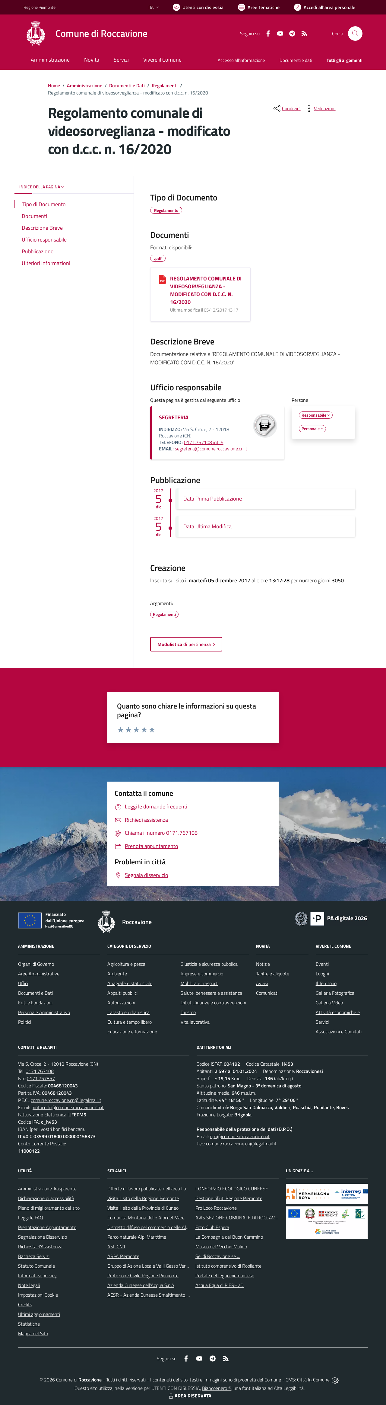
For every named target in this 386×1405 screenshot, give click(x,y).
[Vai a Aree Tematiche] (259, 7)
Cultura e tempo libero (129, 1022)
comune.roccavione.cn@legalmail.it (66, 1100)
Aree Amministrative (38, 973)
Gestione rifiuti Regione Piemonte (228, 1198)
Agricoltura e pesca (126, 964)
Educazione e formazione (132, 1031)
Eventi (322, 964)
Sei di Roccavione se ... (217, 1256)
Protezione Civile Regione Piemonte (143, 1275)
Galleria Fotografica (335, 993)
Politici (24, 1022)
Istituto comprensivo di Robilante (228, 1265)
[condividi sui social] (286, 108)
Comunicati (267, 993)
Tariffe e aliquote (272, 973)
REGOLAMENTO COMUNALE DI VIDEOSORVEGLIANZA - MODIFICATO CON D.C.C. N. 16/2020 (206, 290)
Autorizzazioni (121, 1002)
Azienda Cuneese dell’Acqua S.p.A (140, 1285)
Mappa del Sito (33, 1333)
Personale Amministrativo (44, 1012)
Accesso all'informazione (241, 60)
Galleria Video (329, 1002)
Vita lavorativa (195, 1022)
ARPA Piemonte (123, 1256)
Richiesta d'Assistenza (40, 1246)
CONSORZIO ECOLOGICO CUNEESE (231, 1188)
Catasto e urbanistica (128, 1012)
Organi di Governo (36, 964)
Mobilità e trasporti (199, 983)
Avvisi (262, 983)
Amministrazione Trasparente (47, 1188)
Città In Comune (313, 1379)
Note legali (29, 1285)
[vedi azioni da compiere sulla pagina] (320, 108)
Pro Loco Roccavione (216, 1207)
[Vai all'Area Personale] (324, 7)
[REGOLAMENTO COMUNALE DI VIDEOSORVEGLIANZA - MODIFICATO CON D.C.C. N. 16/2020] (162, 279)
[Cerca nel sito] (355, 33)
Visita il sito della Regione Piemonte (143, 1198)
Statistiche (29, 1323)
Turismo (188, 1012)
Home (54, 85)
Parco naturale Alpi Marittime (136, 1236)
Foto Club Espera (212, 1227)
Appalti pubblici (122, 993)
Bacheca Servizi (33, 1256)
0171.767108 (40, 1071)
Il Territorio (326, 983)
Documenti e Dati (127, 85)
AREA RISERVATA (189, 1395)
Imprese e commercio (202, 973)
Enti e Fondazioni (35, 1002)
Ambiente (117, 973)
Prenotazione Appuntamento (47, 1227)
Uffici (23, 983)
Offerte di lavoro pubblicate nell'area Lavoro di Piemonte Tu (166, 1188)
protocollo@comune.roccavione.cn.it (67, 1107)
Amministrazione (84, 85)
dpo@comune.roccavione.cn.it (240, 1136)
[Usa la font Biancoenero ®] (198, 7)
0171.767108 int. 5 (203, 442)
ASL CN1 (116, 1246)
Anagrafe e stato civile (129, 983)
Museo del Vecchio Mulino (221, 1246)
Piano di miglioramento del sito (49, 1207)
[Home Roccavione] (85, 33)
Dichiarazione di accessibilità (46, 1198)
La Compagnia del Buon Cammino (229, 1236)
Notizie (263, 964)
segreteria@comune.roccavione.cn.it (211, 448)
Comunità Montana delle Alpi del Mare (146, 1217)
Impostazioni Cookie (38, 1294)
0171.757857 (41, 1078)
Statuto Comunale (36, 1265)
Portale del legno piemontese (224, 1275)
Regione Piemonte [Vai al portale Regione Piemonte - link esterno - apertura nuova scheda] (39, 7)
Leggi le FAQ (30, 1217)
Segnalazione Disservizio (42, 1236)
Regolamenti (165, 85)
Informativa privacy (37, 1275)
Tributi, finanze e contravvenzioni (213, 1002)
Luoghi (322, 973)
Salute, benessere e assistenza (211, 993)
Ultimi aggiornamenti (39, 1314)
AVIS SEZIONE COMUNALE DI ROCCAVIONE (240, 1217)
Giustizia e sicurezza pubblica (209, 964)
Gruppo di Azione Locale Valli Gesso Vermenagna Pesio (161, 1265)
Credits (25, 1304)
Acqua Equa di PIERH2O (219, 1285)
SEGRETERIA (173, 417)
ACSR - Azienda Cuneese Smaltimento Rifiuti (152, 1294)
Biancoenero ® (216, 1388)
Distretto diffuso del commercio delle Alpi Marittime (158, 1227)
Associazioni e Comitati (339, 1031)
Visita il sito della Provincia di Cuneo (143, 1207)
